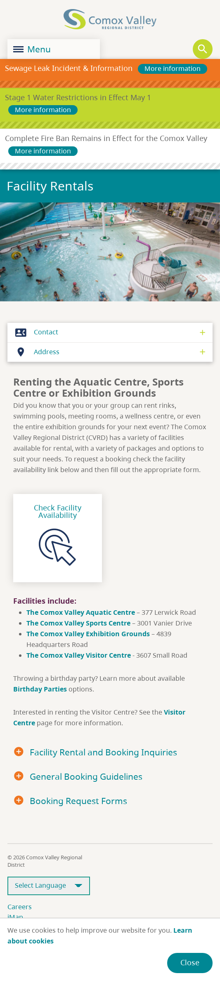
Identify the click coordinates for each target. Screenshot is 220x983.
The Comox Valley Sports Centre (79, 623)
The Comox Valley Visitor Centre (78, 655)
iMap (15, 917)
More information (172, 68)
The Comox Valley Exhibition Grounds (88, 633)
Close (189, 962)
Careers (19, 906)
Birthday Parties (40, 689)
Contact (34, 332)
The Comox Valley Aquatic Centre (81, 612)
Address (35, 352)
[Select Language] (48, 886)
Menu (32, 49)
